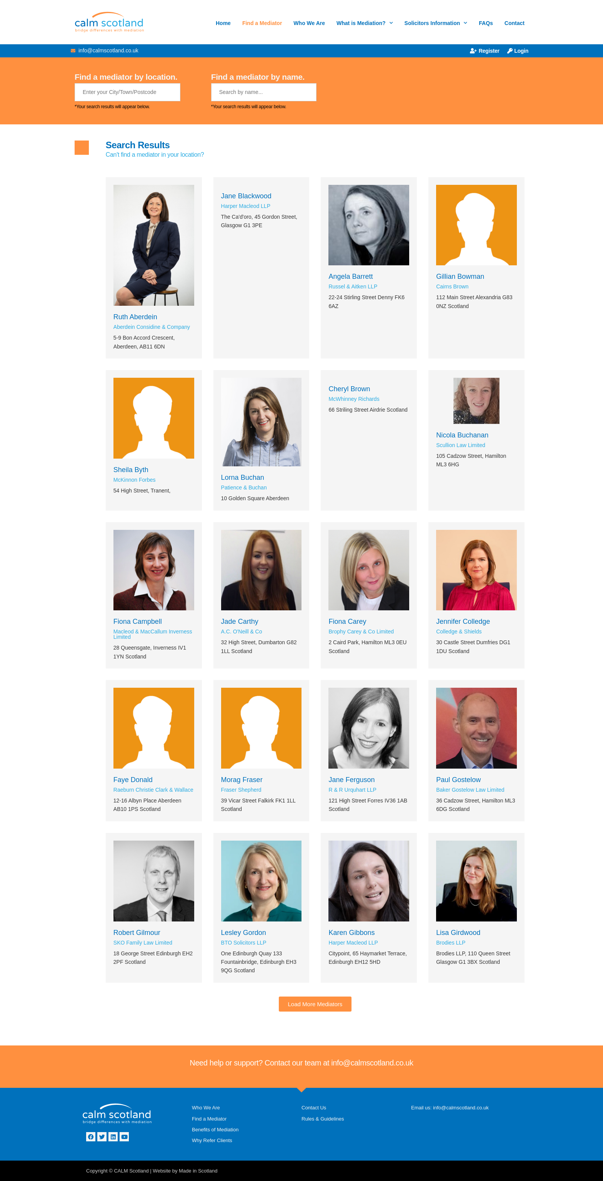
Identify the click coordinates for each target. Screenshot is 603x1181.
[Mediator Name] (264, 92)
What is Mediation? (364, 23)
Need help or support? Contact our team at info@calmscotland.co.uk (301, 1063)
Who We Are (309, 23)
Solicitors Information (436, 23)
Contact (515, 23)
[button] (315, 1004)
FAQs (486, 23)
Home (223, 23)
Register (485, 51)
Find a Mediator (262, 23)
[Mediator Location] (127, 92)
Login (517, 51)
